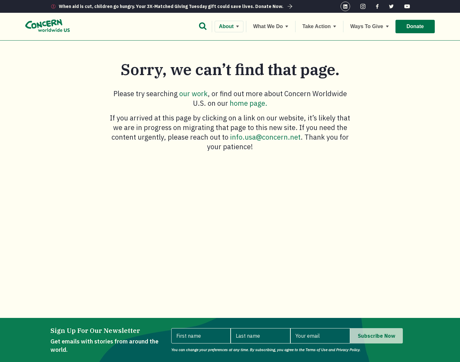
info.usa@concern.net (265, 137)
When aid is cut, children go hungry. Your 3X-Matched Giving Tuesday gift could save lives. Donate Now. (176, 6)
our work (193, 93)
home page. (248, 103)
